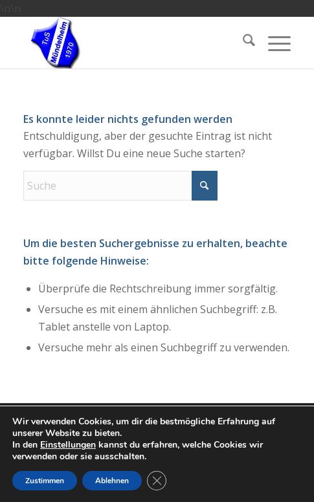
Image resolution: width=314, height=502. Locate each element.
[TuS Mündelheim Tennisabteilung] (130, 43)
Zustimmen (44, 480)
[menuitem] (242, 43)
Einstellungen (68, 445)
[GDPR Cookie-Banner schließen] (156, 480)
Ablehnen (112, 480)
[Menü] (273, 43)
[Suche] (242, 43)
